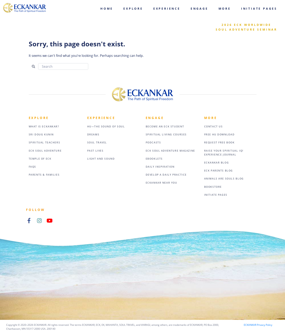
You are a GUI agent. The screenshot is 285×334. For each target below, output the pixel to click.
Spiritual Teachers (44, 142)
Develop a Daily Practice (166, 174)
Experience (166, 8)
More (225, 8)
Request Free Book (219, 142)
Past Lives (95, 150)
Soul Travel (97, 142)
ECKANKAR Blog (216, 162)
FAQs (32, 166)
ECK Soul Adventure (45, 150)
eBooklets (154, 158)
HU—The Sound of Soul (106, 126)
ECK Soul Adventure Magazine (170, 150)
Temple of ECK (40, 158)
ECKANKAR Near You (161, 182)
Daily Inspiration (160, 166)
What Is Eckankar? (44, 126)
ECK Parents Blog (218, 170)
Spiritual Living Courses (166, 134)
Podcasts (153, 142)
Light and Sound (101, 158)
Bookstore (213, 187)
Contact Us (213, 126)
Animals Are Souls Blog (224, 178)
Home (106, 8)
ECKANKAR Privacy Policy (258, 325)
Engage (199, 8)
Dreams (93, 134)
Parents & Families (44, 174)
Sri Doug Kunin (41, 134)
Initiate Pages (259, 8)
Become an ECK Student (165, 126)
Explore (133, 8)
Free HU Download (219, 134)
